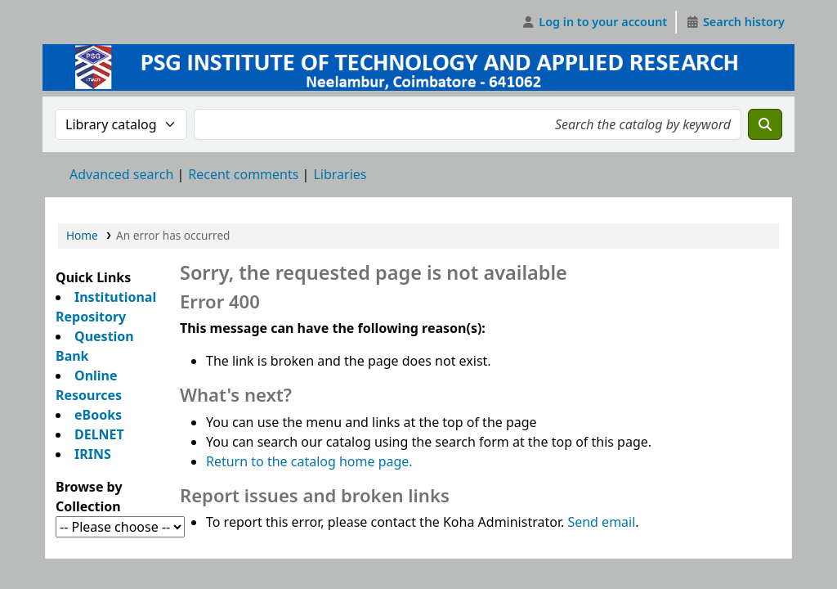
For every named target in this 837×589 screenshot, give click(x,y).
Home (82, 235)
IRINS (92, 454)
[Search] (765, 124)
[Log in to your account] (594, 22)
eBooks (98, 415)
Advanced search (121, 174)
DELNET (99, 434)
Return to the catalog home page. (309, 461)
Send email (601, 522)
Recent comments (243, 174)
